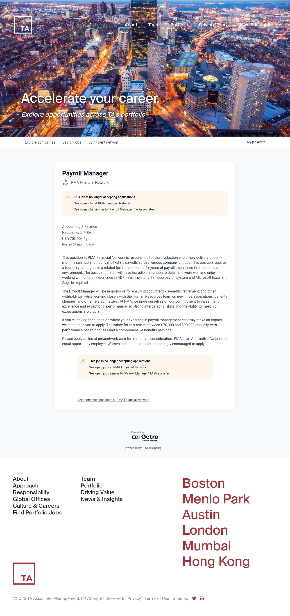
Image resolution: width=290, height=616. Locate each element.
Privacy (134, 598)
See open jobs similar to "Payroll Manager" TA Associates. (114, 209)
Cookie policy (153, 448)
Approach (26, 485)
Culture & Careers (36, 506)
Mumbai (206, 546)
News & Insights (102, 499)
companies (40, 142)
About (20, 479)
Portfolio (92, 485)
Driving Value (98, 492)
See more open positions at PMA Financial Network (113, 400)
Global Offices (31, 499)
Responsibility (31, 492)
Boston (203, 483)
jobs (71, 142)
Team (88, 479)
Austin (201, 515)
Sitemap (180, 598)
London (205, 530)
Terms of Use (157, 598)
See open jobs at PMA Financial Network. (103, 203)
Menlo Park (216, 499)
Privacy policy (133, 448)
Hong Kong (216, 561)
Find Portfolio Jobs (37, 512)
